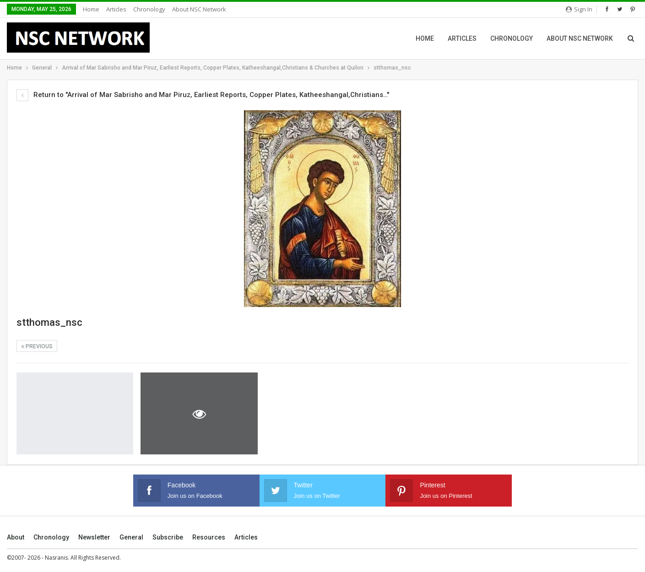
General (131, 537)
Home (91, 9)
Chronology (149, 9)
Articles (116, 9)
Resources (208, 537)
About (15, 537)
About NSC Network (199, 9)
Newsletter (94, 537)
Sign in (579, 9)
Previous (37, 346)
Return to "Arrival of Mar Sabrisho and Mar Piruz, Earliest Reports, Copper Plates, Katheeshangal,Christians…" (202, 95)
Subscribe (167, 537)
